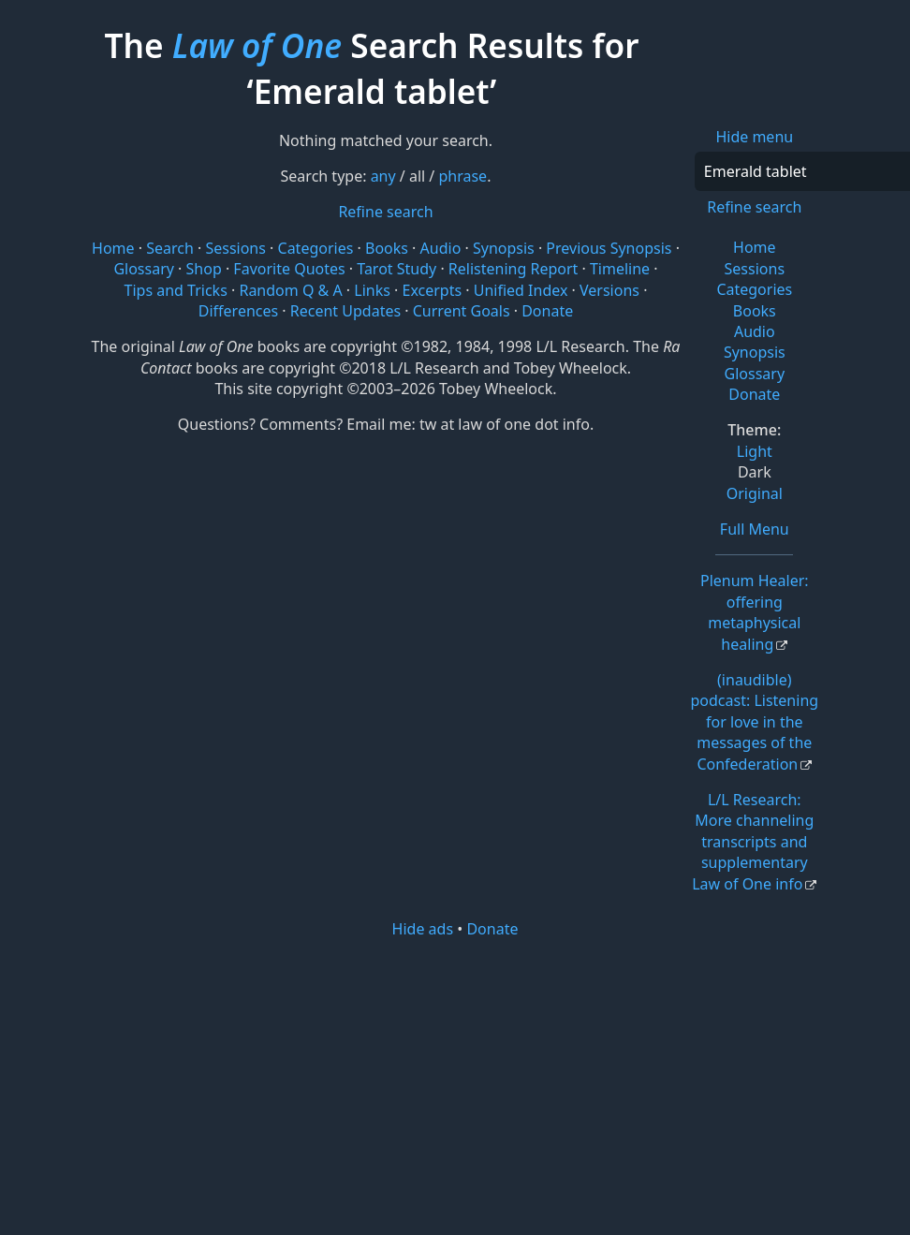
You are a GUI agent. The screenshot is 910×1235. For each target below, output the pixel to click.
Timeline (620, 268)
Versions (609, 290)
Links (372, 290)
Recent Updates (345, 311)
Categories (754, 289)
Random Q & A (290, 290)
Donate (754, 394)
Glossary (755, 373)
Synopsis (754, 352)
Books (754, 311)
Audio (754, 331)
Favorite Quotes (289, 268)
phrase (462, 176)
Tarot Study (396, 268)
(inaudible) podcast (754, 721)
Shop (204, 268)
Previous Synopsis (608, 248)
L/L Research (753, 841)
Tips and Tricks (176, 290)
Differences (238, 311)
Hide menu (754, 136)
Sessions (755, 268)
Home (754, 247)
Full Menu (754, 529)
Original (755, 493)
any (383, 176)
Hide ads (423, 929)
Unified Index (521, 290)
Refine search (754, 207)
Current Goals (461, 311)
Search (170, 248)
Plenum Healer (754, 612)
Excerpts (432, 290)
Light (754, 451)
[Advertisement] (465, 1085)
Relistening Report (513, 268)
